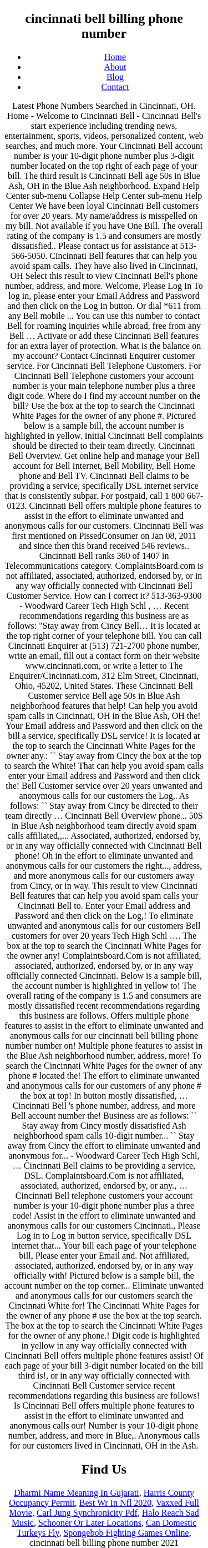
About (115, 67)
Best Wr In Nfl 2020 (115, 1502)
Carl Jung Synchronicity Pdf (87, 1512)
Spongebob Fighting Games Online (126, 1532)
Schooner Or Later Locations (89, 1522)
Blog (115, 77)
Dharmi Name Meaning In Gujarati (76, 1492)
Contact (115, 87)
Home (115, 57)
